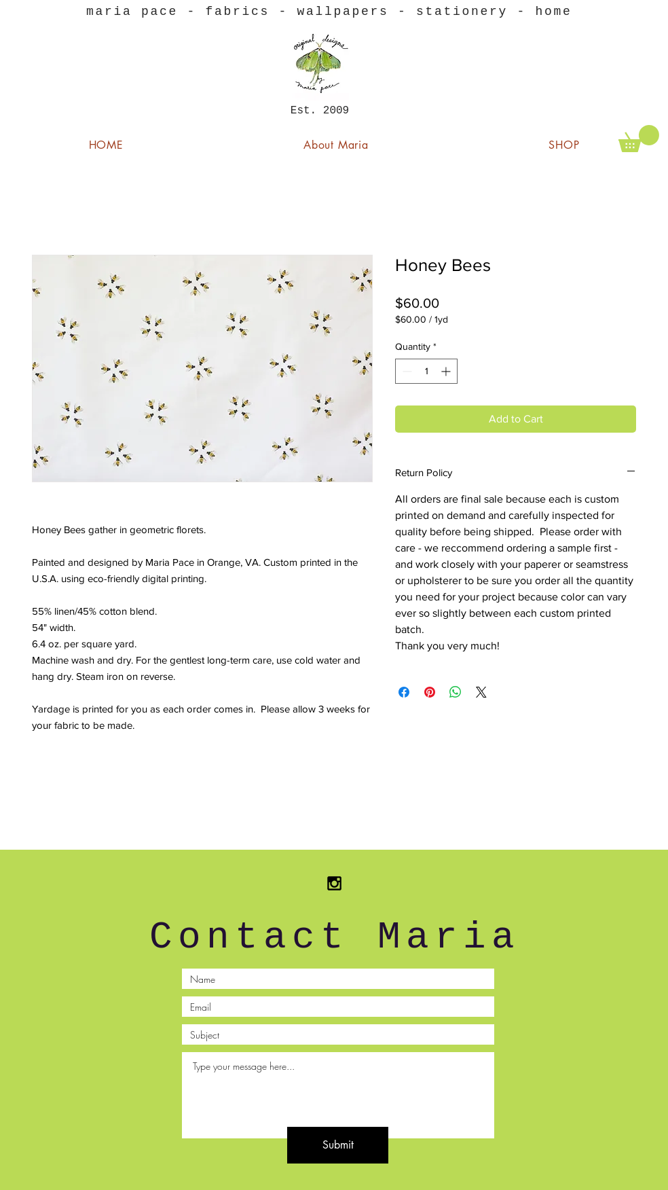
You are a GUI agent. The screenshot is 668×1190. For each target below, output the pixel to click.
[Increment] (447, 371)
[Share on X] (481, 692)
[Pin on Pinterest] (430, 692)
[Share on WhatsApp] (455, 692)
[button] (638, 138)
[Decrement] (405, 371)
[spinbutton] (426, 371)
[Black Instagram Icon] (334, 883)
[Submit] (337, 1145)
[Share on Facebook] (404, 692)
